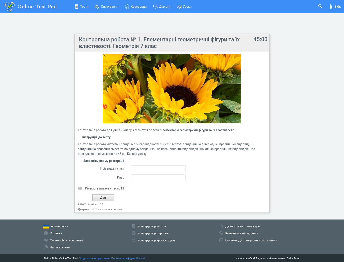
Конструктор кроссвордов (157, 240)
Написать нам (60, 247)
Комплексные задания (241, 233)
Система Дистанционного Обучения (251, 240)
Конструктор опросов (153, 233)
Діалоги (161, 6)
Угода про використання (94, 258)
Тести (81, 6)
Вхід (335, 6)
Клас (120, 177)
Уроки (184, 6)
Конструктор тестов (152, 226)
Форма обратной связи (66, 240)
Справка (56, 233)
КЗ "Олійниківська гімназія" (107, 209)
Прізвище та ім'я (112, 168)
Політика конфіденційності (128, 258)
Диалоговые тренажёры (242, 226)
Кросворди (136, 6)
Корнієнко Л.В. (96, 204)
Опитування (106, 6)
